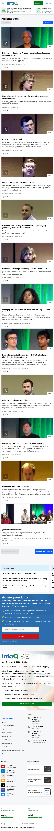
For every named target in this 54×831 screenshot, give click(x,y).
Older (47, 23)
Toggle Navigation (3, 3)
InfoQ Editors (6, 736)
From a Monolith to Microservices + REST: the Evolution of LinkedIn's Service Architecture (25, 356)
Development (9, 568)
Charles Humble (7, 539)
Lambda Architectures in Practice (15, 486)
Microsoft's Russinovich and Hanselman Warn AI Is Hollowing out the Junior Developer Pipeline (25, 579)
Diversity (5, 754)
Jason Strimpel (7, 278)
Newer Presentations (11, 551)
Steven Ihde (16, 368)
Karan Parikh (6, 368)
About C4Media (7, 743)
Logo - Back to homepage (12, 3)
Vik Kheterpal (7, 237)
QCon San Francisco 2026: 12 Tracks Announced (20, 573)
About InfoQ (6, 740)
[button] (20, 636)
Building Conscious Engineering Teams (17, 400)
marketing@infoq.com (35, 817)
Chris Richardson (8, 64)
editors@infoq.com (7, 817)
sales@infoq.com (33, 811)
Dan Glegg (5, 107)
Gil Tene (40, 539)
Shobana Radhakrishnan (10, 323)
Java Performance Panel (12, 530)
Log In (4, 722)
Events (4, 729)
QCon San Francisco (38, 741)
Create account (7, 718)
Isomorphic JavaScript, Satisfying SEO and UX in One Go (24, 269)
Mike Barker (32, 539)
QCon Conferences (8, 726)
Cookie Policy (31, 827)
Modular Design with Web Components (18, 182)
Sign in (48, 3)
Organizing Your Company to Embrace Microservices (23, 443)
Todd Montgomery (21, 539)
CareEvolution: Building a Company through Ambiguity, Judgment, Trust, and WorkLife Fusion (24, 226)
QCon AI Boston (37, 726)
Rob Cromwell (7, 411)
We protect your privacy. (9, 641)
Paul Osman (6, 454)
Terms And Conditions (18, 827)
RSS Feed (20, 18)
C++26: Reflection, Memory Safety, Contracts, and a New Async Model (25, 587)
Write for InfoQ (7, 733)
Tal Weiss (47, 539)
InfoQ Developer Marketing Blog (13, 750)
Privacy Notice (6, 827)
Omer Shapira (7, 150)
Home (4, 715)
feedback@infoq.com (7, 811)
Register (38, 3)
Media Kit (5, 747)
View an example (19, 606)
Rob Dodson (6, 193)
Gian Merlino (7, 498)
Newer (7, 23)
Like (6, 67)
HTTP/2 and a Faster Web (12, 139)
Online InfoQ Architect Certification (36, 719)
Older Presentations (43, 551)
